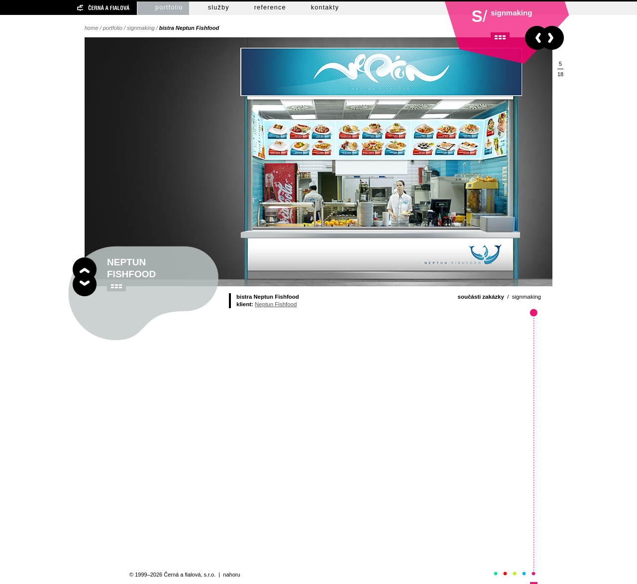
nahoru (231, 575)
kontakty (325, 7)
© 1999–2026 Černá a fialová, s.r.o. (172, 575)
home (92, 28)
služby (218, 7)
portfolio (169, 7)
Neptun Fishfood (276, 304)
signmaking (141, 28)
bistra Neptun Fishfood (189, 28)
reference (270, 7)
